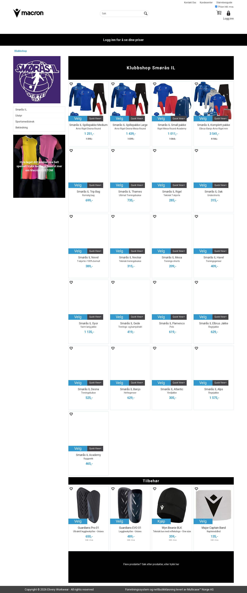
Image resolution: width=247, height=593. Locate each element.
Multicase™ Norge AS (200, 589)
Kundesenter (206, 2)
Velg (78, 118)
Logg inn (228, 18)
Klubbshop (20, 50)
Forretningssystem (137, 589)
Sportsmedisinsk (24, 121)
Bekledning (21, 127)
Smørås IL (21, 109)
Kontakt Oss (190, 2)
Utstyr (18, 115)
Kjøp (161, 521)
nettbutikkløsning (164, 589)
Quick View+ (95, 118)
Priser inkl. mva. (224, 7)
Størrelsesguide (224, 2)
